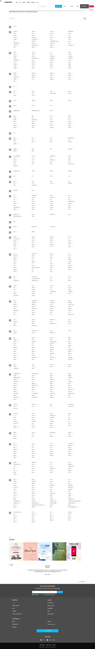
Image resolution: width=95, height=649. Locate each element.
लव (52, 434)
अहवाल (52, 47)
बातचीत (34, 355)
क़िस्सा (33, 127)
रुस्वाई (34, 417)
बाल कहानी (53, 357)
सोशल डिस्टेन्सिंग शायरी (73, 507)
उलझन (15, 95)
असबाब (52, 45)
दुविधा (16, 259)
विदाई (52, 451)
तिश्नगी (34, 246)
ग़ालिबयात (70, 171)
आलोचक (16, 64)
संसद (15, 497)
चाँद (15, 183)
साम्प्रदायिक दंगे (71, 499)
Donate (79, 6)
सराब (51, 491)
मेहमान (70, 387)
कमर (33, 117)
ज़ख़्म (33, 214)
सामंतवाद (52, 499)
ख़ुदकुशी (16, 149)
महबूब (52, 387)
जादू (69, 205)
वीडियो (28, 2)
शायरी (52, 470)
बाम (69, 355)
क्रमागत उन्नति (35, 119)
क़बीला (15, 117)
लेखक (16, 432)
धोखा (51, 280)
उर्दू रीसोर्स (14, 611)
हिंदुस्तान (52, 520)
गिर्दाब (51, 164)
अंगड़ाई (52, 31)
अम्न (70, 41)
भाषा (70, 366)
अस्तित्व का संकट (35, 45)
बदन (15, 345)
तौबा (15, 248)
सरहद (34, 491)
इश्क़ (70, 79)
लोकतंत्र (70, 436)
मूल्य (33, 381)
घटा (33, 176)
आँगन (70, 52)
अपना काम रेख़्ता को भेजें (17, 613)
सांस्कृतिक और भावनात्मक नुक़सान (39, 505)
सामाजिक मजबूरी (54, 503)
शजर (52, 462)
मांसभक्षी (34, 395)
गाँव (33, 164)
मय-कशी (52, 379)
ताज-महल (52, 244)
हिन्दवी (13, 621)
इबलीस (34, 77)
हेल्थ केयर (34, 514)
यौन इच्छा (16, 408)
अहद (15, 47)
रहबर (15, 419)
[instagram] (51, 640)
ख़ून (51, 149)
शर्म (15, 466)
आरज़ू (52, 62)
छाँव (33, 190)
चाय (33, 183)
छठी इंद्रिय (16, 190)
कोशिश (70, 127)
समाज (34, 487)
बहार (33, 353)
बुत (33, 343)
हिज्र (15, 520)
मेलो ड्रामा (70, 381)
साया (15, 505)
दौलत (51, 271)
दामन (15, 263)
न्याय (15, 289)
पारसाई (34, 314)
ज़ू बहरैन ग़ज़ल (17, 214)
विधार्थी (15, 453)
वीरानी (34, 457)
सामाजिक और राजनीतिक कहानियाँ (75, 501)
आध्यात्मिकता (17, 60)
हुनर (51, 512)
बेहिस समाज (53, 353)
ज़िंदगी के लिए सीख (18, 216)
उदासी (34, 91)
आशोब (15, 66)
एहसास (70, 100)
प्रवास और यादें (35, 308)
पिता (51, 314)
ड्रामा (15, 231)
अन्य (37, 2)
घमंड (52, 176)
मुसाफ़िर (52, 385)
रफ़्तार (15, 417)
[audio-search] (53, 6)
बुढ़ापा (70, 341)
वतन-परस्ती (71, 443)
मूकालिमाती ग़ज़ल (36, 373)
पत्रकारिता (52, 300)
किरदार (52, 125)
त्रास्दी (70, 240)
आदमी (16, 58)
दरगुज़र (52, 255)
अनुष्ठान (70, 37)
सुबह (70, 483)
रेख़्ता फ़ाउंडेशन (50, 602)
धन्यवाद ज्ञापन (35, 276)
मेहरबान (16, 389)
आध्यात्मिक (70, 58)
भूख (33, 364)
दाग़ (51, 261)
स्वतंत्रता (16, 493)
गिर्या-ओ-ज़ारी (71, 164)
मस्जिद (52, 383)
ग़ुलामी (52, 171)
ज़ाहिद (70, 207)
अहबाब (34, 47)
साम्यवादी (34, 501)
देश (33, 259)
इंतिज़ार (52, 75)
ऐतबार (15, 105)
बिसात (33, 359)
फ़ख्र (15, 330)
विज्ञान (15, 451)
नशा (51, 289)
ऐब (51, 105)
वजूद (33, 443)
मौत (70, 397)
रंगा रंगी (34, 415)
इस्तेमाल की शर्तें (48, 645)
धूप (51, 276)
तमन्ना (34, 240)
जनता (70, 195)
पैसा (15, 312)
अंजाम (16, 35)
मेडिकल (70, 375)
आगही (34, 54)
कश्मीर (70, 121)
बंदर (33, 345)
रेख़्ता (52, 413)
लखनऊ (34, 432)
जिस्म (52, 209)
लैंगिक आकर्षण (53, 432)
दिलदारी (52, 265)
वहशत (70, 447)
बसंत (52, 351)
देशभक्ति (70, 259)
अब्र (15, 41)
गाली (15, 164)
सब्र (51, 483)
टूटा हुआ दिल (35, 226)
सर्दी (15, 491)
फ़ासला (70, 323)
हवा (51, 514)
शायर (33, 470)
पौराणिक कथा (71, 314)
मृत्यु (33, 377)
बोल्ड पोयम (71, 359)
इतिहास (70, 75)
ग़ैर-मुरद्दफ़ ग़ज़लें (17, 171)
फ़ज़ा (15, 319)
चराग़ (33, 181)
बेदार (52, 345)
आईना (16, 52)
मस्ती (69, 383)
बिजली (16, 359)
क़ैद (51, 115)
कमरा (51, 117)
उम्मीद (70, 91)
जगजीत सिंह (35, 195)
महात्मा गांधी (71, 389)
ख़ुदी (33, 149)
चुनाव (15, 181)
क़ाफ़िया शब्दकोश (15, 605)
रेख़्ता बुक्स (14, 627)
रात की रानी (16, 423)
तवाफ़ (51, 242)
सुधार (69, 481)
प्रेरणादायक (53, 306)
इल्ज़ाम (70, 77)
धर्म (15, 278)
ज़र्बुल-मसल (53, 214)
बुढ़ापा (15, 343)
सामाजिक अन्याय (54, 501)
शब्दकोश (24, 2)
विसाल (16, 457)
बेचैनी (52, 339)
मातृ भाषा (70, 391)
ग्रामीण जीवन (53, 160)
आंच (51, 54)
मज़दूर (51, 373)
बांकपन (70, 353)
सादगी (34, 499)
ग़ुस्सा (51, 162)
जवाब (51, 203)
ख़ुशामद (16, 151)
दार (33, 263)
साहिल (70, 505)
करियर (49, 611)
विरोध (15, 455)
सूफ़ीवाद (34, 483)
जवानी (16, 203)
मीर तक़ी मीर (35, 397)
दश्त (51, 259)
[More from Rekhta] (72, 6)
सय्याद (15, 489)
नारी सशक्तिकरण (54, 291)
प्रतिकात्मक (53, 302)
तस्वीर (34, 244)
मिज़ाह (52, 395)
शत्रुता (70, 462)
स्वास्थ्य (34, 495)
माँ (33, 391)
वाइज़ (34, 449)
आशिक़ (70, 64)
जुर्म (33, 199)
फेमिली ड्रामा (53, 319)
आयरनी (34, 62)
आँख (34, 52)
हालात (16, 518)
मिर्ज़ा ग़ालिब (17, 397)
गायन (69, 162)
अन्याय (52, 37)
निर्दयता (34, 293)
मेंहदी (70, 385)
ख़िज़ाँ (34, 151)
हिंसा (70, 520)
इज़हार (70, 73)
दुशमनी (34, 261)
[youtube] (47, 640)
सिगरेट (16, 507)
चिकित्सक (70, 183)
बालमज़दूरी (70, 357)
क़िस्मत (16, 127)
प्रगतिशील (34, 302)
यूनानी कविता (71, 404)
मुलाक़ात (52, 381)
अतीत (33, 35)
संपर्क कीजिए (50, 608)
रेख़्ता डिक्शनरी (15, 624)
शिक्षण (15, 472)
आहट (70, 68)
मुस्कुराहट (34, 383)
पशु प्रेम (70, 310)
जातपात (34, 205)
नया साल (70, 287)
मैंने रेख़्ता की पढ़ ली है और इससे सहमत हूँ (43, 594)
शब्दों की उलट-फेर (18, 464)
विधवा (70, 451)
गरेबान (70, 158)
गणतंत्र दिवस (53, 156)
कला (69, 119)
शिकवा (70, 470)
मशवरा (16, 383)
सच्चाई (15, 481)
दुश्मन (15, 261)
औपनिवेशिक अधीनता (36, 110)
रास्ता (70, 423)
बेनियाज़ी (16, 347)
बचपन (70, 339)
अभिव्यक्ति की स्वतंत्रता (55, 41)
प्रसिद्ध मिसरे (17, 310)
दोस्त (52, 269)
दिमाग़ (70, 263)
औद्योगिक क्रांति (17, 110)
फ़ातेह (33, 323)
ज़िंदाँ (33, 216)
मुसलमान (16, 385)
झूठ (15, 221)
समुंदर (34, 485)
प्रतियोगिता (70, 302)
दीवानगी (70, 267)
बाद (51, 355)
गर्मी (33, 160)
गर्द (51, 158)
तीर (51, 246)
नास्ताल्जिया (71, 291)
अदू (51, 35)
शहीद (70, 468)
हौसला (34, 522)
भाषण (52, 366)
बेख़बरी (16, 339)
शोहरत (16, 474)
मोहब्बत (52, 397)
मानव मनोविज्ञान (35, 393)
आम (15, 62)
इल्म (33, 79)
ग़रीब (69, 160)
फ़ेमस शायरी (35, 330)
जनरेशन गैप (52, 197)
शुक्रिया (16, 462)
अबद (51, 39)
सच (69, 479)
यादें (51, 406)
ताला (69, 244)
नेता (15, 287)
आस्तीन (52, 66)
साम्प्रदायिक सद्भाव (18, 501)
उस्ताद (34, 95)
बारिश (16, 357)
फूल (51, 321)
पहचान (34, 312)
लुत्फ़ (15, 434)
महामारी (16, 391)
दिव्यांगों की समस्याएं (36, 267)
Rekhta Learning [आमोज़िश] (51, 624)
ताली (15, 246)
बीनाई (52, 359)
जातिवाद (52, 205)
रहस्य (33, 419)
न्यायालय (34, 289)
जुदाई (52, 195)
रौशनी (52, 427)
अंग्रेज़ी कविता (71, 31)
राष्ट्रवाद (52, 423)
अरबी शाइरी (53, 43)
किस (70, 125)
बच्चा (33, 339)
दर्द (69, 255)
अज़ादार (52, 33)
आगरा (15, 54)
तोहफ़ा (70, 246)
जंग (15, 195)
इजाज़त (16, 75)
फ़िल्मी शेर (53, 332)
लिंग (33, 436)
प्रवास (15, 308)
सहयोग (13, 602)
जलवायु (52, 201)
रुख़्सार (70, 413)
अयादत (34, 43)
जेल (51, 199)
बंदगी (70, 343)
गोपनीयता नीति (41, 594)
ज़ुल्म (70, 214)
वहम (51, 447)
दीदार (52, 267)
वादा (51, 449)
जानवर (34, 207)
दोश (33, 269)
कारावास (70, 123)
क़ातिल (34, 123)
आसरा (33, 68)
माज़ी (52, 391)
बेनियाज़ (70, 345)
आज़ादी (70, 54)
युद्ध (51, 404)
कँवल (15, 121)
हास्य (33, 518)
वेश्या (15, 447)
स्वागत (70, 493)
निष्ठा (51, 293)
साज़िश (15, 499)
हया (15, 514)
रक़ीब (34, 413)
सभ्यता (16, 485)
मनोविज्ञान (71, 377)
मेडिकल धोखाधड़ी (17, 377)
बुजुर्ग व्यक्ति (34, 341)
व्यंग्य (33, 445)
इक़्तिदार (16, 73)
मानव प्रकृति (16, 393)
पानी (15, 314)
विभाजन (34, 453)
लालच (70, 434)
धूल (51, 278)
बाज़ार (15, 355)
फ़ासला (34, 332)
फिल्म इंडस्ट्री (35, 325)
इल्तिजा (16, 79)
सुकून (15, 479)
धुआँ (15, 276)
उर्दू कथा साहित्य (53, 93)
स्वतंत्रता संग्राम (53, 493)
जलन (69, 199)
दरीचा (70, 257)
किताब (34, 125)
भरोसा (34, 366)
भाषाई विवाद (16, 368)
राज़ (51, 419)
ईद (15, 86)
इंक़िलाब (52, 73)
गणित (70, 156)
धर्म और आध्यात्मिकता (36, 278)
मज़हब (34, 375)
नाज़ (15, 291)
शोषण (70, 472)
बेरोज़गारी (52, 349)
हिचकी (70, 518)
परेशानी (52, 308)
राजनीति (16, 421)
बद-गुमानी (52, 343)
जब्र (15, 199)
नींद (69, 293)
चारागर (52, 183)
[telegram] (54, 640)
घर (69, 176)
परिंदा (34, 310)
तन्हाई (16, 240)
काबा (51, 123)
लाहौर (15, 436)
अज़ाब (70, 33)
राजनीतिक (34, 421)
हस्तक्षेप (70, 514)
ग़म (33, 158)
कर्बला (70, 117)
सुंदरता (52, 481)
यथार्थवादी (34, 404)
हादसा (52, 516)
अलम (70, 43)
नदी (51, 287)
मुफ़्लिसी (16, 379)
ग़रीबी (34, 171)
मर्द (69, 379)
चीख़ (15, 185)
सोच (51, 507)
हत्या (33, 512)
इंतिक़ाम (34, 75)
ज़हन (15, 205)
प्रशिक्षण (70, 308)
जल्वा (33, 201)
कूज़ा (15, 115)
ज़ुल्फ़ (15, 201)
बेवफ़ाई (34, 351)
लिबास (52, 436)
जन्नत (15, 197)
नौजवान (34, 295)
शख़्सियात (34, 462)
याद (33, 406)
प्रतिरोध (16, 304)
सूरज (51, 489)
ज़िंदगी (16, 209)
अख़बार (34, 31)
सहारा (51, 497)
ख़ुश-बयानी (71, 149)
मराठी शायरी (16, 381)
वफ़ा (15, 445)
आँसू (34, 66)
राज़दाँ (70, 419)
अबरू (70, 39)
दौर (33, 271)
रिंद (15, 425)
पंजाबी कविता (35, 300)
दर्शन (33, 257)
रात (70, 421)
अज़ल (34, 33)
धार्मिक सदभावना (36, 280)
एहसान (52, 100)
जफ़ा (70, 197)
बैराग (33, 349)
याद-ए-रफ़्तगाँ (71, 406)
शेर (51, 464)
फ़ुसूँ (15, 323)
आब (33, 60)
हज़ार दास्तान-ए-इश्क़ (18, 512)
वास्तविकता (71, 449)
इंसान (15, 81)
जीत (69, 209)
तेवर (33, 242)
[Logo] (8, 2)
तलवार (15, 242)
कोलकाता (52, 127)
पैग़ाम (15, 300)
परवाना (70, 306)
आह (51, 68)
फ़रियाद (34, 321)
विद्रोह (33, 451)
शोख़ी (52, 472)
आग (51, 52)
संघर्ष (51, 479)
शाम (15, 470)
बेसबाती (70, 351)
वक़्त (15, 443)
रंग (15, 415)
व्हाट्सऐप (16, 449)
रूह (69, 417)
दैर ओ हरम (16, 255)
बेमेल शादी (52, 347)
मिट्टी (69, 395)
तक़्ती (13, 608)
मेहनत (15, 387)
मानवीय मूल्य (53, 393)
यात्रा (15, 406)
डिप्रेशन (34, 231)
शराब (34, 466)
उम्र (15, 93)
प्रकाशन (16, 302)
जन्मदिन (34, 197)
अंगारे (15, 33)
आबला (70, 60)
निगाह (15, 293)
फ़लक (52, 330)
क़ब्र (15, 132)
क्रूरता (51, 119)
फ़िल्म (15, 325)
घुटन (15, 176)
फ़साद (70, 330)
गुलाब (33, 162)
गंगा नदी (34, 156)
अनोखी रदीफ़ (35, 39)
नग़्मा (33, 285)
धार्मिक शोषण (17, 280)
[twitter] (44, 640)
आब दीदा (52, 60)
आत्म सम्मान (53, 56)
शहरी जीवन (53, 468)
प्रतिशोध (34, 304)
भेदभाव (52, 364)
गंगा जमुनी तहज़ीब (17, 156)
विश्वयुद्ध (52, 455)
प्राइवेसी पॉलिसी (42, 645)
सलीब (70, 491)
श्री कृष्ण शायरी (71, 466)
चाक (69, 181)
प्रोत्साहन (52, 310)
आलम (70, 62)
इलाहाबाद (52, 79)
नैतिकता (34, 287)
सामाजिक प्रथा (17, 503)
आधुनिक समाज (35, 58)
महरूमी (34, 389)
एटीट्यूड (34, 100)
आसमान (70, 66)
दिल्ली (15, 267)
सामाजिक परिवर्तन (36, 503)
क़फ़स (70, 115)
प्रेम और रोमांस (71, 304)
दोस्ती (70, 269)
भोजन (33, 368)
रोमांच (70, 425)
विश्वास (70, 455)
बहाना (15, 353)
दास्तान (52, 263)
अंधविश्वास (34, 37)
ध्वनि (69, 278)
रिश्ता (33, 425)
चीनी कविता (35, 185)
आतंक (33, 56)
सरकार (34, 489)
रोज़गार (52, 425)
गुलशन (16, 162)
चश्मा (51, 181)
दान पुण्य (70, 261)
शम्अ (34, 464)
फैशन (70, 321)
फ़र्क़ (69, 319)
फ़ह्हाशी (16, 332)
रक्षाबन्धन (16, 413)
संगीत (34, 479)
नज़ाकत (52, 285)
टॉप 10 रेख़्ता (53, 226)
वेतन (51, 443)
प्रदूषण (52, 304)
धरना (69, 276)
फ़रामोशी (16, 321)
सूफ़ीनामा (49, 621)
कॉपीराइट (54, 645)
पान (69, 312)
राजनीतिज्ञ (52, 421)
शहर (15, 468)
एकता (15, 100)
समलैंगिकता (52, 485)
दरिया (52, 257)
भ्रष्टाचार (70, 364)
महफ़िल (34, 387)
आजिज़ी (16, 56)
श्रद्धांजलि (70, 464)
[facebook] (41, 640)
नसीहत (70, 289)
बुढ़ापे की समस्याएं (54, 341)
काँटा (15, 123)
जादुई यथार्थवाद (17, 207)
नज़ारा (70, 285)
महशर (51, 389)
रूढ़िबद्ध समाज (53, 415)
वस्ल (33, 447)
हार (69, 516)
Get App (86, 6)
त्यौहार (52, 240)
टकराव (16, 226)
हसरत (34, 516)
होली (16, 522)
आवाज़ (34, 64)
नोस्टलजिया (16, 295)
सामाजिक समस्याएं (72, 503)
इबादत (52, 77)
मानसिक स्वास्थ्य (72, 393)
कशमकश (52, 121)
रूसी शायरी (53, 417)
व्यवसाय (52, 445)
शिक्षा (33, 472)
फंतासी (34, 319)
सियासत (34, 507)
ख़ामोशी (16, 143)
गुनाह (15, 158)
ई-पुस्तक (33, 2)
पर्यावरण (16, 306)
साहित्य (52, 505)
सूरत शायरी (71, 489)
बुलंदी (15, 351)
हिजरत (34, 520)
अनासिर (16, 39)
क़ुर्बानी (15, 119)
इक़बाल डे (34, 73)
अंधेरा (15, 37)
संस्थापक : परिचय (51, 605)
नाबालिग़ (34, 291)
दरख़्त (33, 255)
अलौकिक (16, 45)
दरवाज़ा (16, 257)
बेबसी (34, 347)
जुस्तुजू (70, 203)
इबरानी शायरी (17, 77)
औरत (52, 110)
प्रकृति (70, 300)
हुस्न (15, 516)
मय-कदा (34, 379)
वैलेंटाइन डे (71, 445)
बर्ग (69, 347)
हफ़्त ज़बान (70, 512)
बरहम (15, 349)
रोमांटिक (16, 427)
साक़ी (70, 497)
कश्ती (34, 121)
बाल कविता (35, 357)
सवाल (15, 495)
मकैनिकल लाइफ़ (17, 373)
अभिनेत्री (34, 41)
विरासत (70, 453)
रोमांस (34, 427)
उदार (15, 91)
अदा (70, 35)
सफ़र (15, 483)
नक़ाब (15, 285)
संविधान (52, 495)
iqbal (15, 26)
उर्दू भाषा (70, 93)
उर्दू (33, 93)
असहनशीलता (71, 45)
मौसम (15, 399)
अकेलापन (16, 31)
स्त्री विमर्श (34, 481)
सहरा (33, 497)
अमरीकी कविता (17, 43)
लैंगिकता (70, 432)
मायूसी (16, 395)
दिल (15, 265)
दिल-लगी (70, 265)
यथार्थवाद (16, 404)
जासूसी (52, 207)
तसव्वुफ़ (70, 242)
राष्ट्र (33, 423)
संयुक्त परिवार (71, 487)
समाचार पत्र (16, 487)
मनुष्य (51, 377)
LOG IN (66, 6)
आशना (52, 64)
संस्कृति (70, 495)
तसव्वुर (16, 244)
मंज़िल (52, 375)
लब (33, 434)
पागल (51, 312)
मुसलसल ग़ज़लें (35, 385)
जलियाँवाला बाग (71, 201)
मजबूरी (16, 375)
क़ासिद (16, 125)
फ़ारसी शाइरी (53, 323)
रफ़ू (69, 415)
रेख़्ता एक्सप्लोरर (51, 613)
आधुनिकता (52, 58)
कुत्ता (33, 115)
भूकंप (15, 364)
